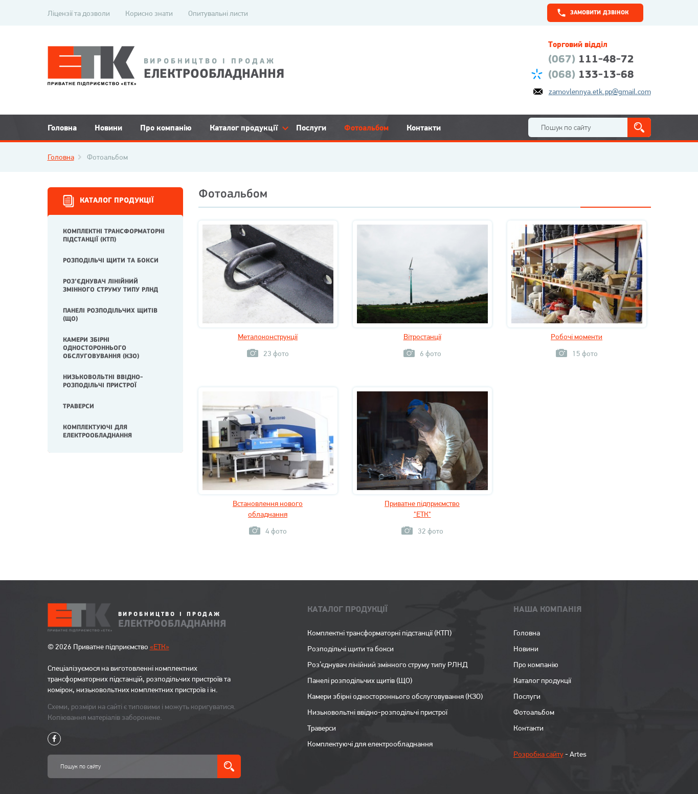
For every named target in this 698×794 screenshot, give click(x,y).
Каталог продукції (244, 127)
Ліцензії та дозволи (79, 13)
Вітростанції (422, 336)
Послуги (311, 127)
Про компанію (166, 127)
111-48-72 (591, 59)
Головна (62, 127)
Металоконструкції (268, 336)
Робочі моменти (576, 336)
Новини (108, 127)
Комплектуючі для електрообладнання (97, 431)
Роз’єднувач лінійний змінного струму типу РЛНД (110, 285)
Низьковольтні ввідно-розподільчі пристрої (103, 381)
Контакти (424, 127)
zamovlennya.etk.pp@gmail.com (600, 91)
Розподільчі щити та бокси (111, 260)
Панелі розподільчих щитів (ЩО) (110, 314)
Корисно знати (149, 13)
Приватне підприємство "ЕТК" (422, 509)
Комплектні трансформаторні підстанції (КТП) (114, 235)
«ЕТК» (159, 646)
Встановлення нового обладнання (268, 509)
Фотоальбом (366, 127)
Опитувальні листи (218, 13)
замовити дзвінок (599, 13)
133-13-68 (591, 75)
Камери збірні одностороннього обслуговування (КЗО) (101, 348)
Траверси (78, 406)
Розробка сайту (538, 754)
